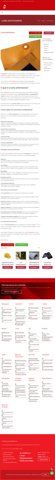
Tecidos (45, 48)
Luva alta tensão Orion (20, 335)
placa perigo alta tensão (47, 369)
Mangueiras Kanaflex (48, 52)
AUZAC (45, 474)
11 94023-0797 (35, 36)
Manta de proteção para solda (7, 413)
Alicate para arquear (34, 360)
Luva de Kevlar (20, 337)
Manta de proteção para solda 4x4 (7, 417)
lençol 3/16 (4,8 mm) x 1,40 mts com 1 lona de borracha (20, 387)
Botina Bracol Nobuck (7, 338)
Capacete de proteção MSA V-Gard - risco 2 (20, 322)
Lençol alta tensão (21, 390)
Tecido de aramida (48, 63)
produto (43, 20)
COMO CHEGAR (44, 459)
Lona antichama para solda (7, 360)
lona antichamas (13, 81)
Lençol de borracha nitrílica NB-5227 (9, 459)
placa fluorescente (47, 363)
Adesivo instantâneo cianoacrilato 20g (33, 400)
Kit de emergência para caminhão (34, 350)
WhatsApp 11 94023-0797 (28, 1)
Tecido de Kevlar (47, 65)
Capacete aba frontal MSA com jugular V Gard (20, 311)
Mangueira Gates (7, 312)
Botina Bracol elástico (7, 335)
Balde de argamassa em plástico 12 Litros (34, 368)
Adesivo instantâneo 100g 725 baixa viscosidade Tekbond (33, 392)
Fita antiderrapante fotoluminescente (20, 264)
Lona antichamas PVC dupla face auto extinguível (7, 371)
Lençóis (45, 50)
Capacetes (46, 46)
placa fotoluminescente (47, 366)
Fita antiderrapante (7, 391)
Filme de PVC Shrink (48, 391)
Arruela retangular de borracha (34, 364)
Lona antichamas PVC (7, 366)
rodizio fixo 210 (46, 340)
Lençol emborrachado (47, 67)
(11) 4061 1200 (35, 33)
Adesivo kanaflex (34, 358)
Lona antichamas (7, 363)
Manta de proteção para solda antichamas (7, 426)
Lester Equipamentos (30, 232)
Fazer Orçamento (11, 292)
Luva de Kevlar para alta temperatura (20, 341)
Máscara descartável (21, 360)
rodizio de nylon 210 (47, 337)
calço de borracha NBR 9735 (47, 360)
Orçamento (48, 33)
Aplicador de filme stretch (46, 384)
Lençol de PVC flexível (8, 452)
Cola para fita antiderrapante (5, 384)
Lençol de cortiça (47, 307)
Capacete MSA (20, 324)
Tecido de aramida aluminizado (33, 311)
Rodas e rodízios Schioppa (46, 334)
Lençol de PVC (46, 318)
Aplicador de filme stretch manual (46, 389)
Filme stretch (47, 70)
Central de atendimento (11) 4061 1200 (12, 1)
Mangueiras (46, 44)
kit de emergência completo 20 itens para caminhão (34, 340)
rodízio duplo (46, 338)
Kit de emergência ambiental (33, 334)
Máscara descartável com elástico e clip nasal (20, 373)
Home (39, 20)
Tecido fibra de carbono (8, 456)
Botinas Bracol (6, 340)
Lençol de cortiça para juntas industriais (47, 316)
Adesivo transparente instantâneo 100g (33, 386)
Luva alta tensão (20, 332)
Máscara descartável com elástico (20, 369)
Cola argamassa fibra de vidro (10, 462)
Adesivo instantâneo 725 (34, 396)
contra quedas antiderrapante (5, 389)
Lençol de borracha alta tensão (20, 395)
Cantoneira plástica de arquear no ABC (47, 264)
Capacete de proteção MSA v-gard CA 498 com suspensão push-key (20, 317)
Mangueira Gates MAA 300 (7, 320)
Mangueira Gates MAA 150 (7, 316)
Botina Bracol (6, 332)
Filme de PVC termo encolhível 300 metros (47, 395)
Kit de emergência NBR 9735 (34, 345)
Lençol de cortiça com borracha (47, 311)
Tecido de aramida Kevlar (33, 316)
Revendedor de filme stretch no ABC (34, 264)
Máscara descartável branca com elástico (20, 364)
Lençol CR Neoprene (21, 392)
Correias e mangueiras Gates (7, 310)
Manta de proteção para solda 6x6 (7, 422)
